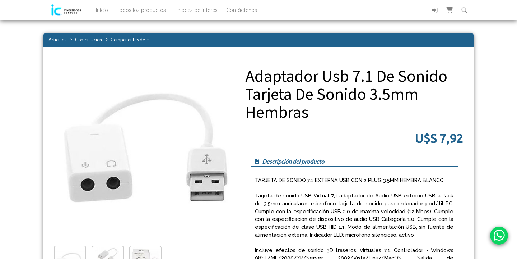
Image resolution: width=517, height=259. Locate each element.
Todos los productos (142, 10)
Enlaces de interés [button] (196, 10)
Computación (88, 39)
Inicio (103, 10)
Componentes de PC (131, 39)
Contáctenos (241, 10)
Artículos (57, 39)
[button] (449, 9)
